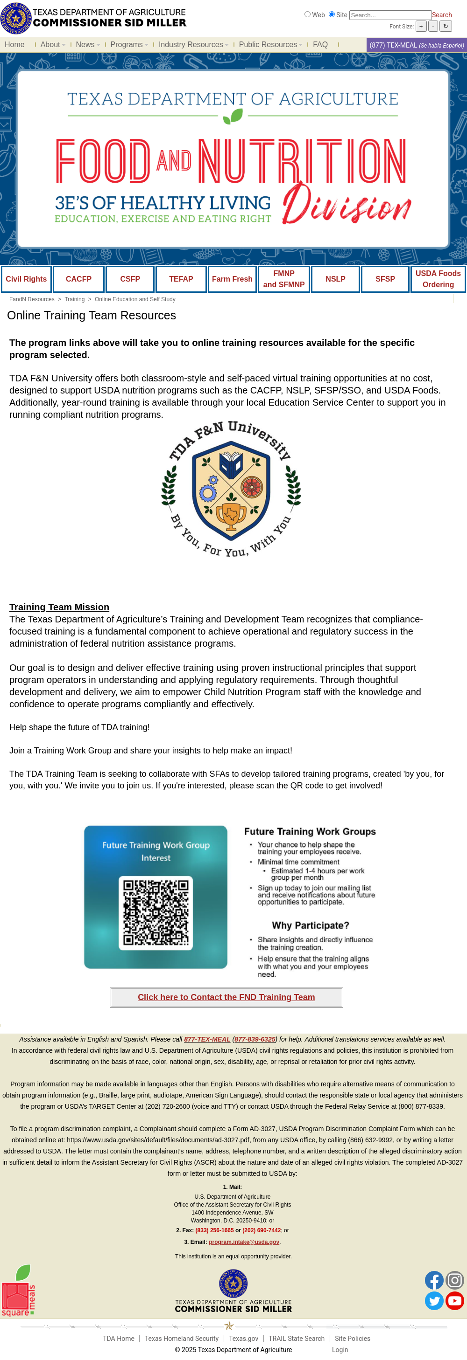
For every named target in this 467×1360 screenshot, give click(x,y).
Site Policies (352, 1338)
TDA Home (118, 1338)
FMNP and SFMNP (284, 279)
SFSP (385, 279)
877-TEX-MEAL (207, 1039)
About (51, 46)
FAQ (320, 44)
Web (318, 15)
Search (442, 15)
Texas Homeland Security (182, 1338)
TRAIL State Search (297, 1338)
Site (341, 15)
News (85, 46)
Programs (127, 46)
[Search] (390, 15)
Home (15, 44)
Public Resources (268, 46)
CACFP (79, 279)
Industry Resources (191, 46)
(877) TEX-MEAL (393, 45)
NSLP (335, 279)
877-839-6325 (254, 1039)
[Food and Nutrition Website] (93, 17)
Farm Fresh (232, 279)
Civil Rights (26, 279)
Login (340, 1349)
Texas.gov (243, 1338)
